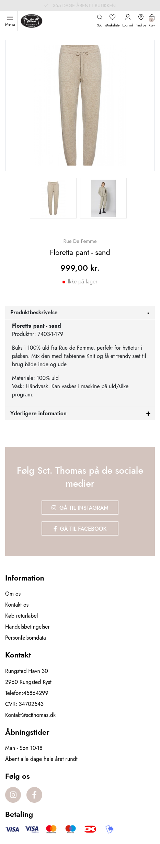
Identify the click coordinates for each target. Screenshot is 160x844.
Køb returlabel (21, 616)
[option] (53, 198)
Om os (13, 594)
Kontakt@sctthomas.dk (30, 715)
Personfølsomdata (25, 638)
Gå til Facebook (80, 529)
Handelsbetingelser (27, 627)
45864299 (35, 693)
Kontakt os (16, 605)
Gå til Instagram (80, 508)
